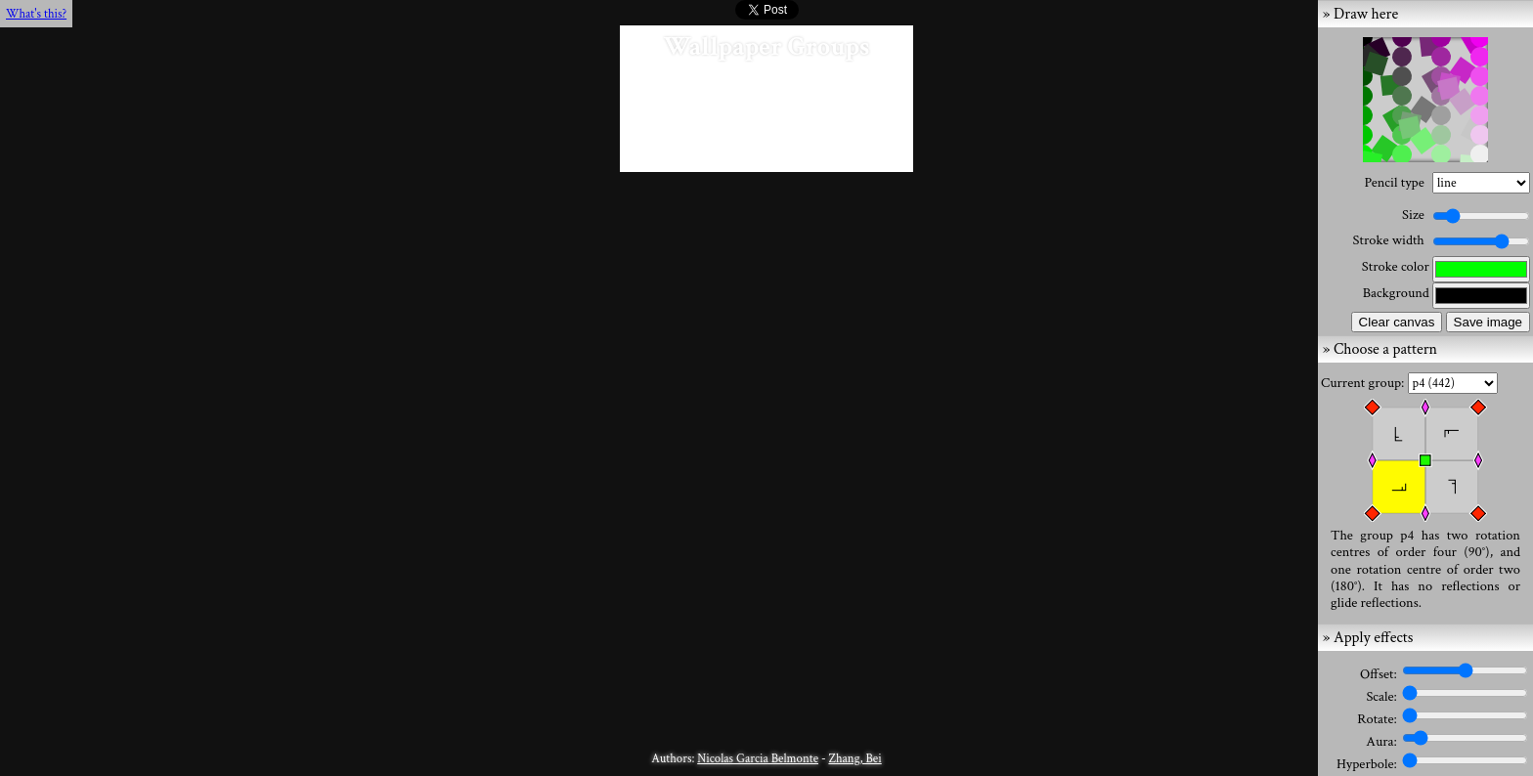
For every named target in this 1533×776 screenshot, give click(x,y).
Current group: (1364, 382)
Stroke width (1388, 240)
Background (1396, 292)
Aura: (1383, 741)
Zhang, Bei (854, 758)
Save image (1488, 322)
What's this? (36, 14)
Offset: (1380, 674)
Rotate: (1378, 719)
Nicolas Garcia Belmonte (757, 758)
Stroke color (1395, 266)
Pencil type (1394, 182)
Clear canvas (1397, 322)
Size (1413, 214)
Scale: (1383, 696)
